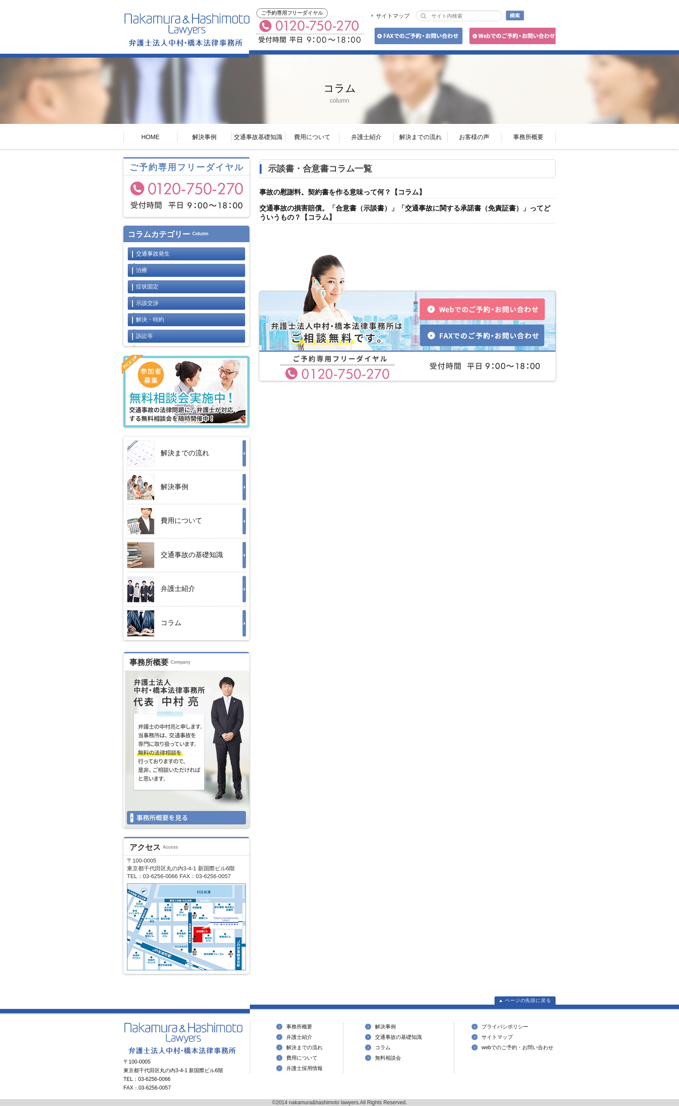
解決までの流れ (420, 136)
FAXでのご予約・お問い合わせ (417, 37)
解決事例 (204, 136)
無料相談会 (388, 1058)
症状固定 (147, 286)
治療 (141, 270)
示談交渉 (147, 303)
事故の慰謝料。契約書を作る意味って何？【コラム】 (342, 192)
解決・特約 (150, 319)
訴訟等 (144, 336)
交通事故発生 (153, 253)
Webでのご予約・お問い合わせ (511, 37)
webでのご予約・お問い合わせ (517, 1047)
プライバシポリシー (505, 1027)
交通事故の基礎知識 (175, 555)
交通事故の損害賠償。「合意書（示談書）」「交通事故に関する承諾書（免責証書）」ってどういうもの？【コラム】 (404, 212)
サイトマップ (393, 16)
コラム (154, 623)
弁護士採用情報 (304, 1068)
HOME (150, 136)
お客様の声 (474, 136)
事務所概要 (528, 136)
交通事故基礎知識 (258, 136)
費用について (312, 136)
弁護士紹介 (366, 136)
